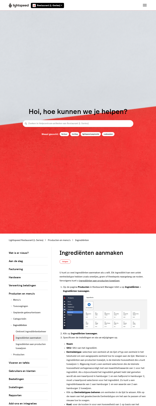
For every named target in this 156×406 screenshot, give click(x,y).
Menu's (16, 300)
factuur (64, 134)
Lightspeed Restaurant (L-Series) (26, 240)
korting (75, 134)
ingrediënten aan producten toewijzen (99, 281)
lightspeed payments (90, 134)
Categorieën (18, 319)
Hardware (15, 277)
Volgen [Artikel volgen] (65, 261)
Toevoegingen (19, 306)
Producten (17, 354)
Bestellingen (16, 379)
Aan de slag (16, 261)
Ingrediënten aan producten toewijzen (31, 346)
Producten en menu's (59, 240)
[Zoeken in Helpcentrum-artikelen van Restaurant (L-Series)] (78, 123)
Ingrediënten (82, 240)
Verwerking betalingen (22, 285)
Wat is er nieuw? (19, 253)
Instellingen (16, 387)
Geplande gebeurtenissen (26, 312)
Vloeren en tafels (19, 363)
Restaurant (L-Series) (47, 5)
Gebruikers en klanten (22, 371)
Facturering (16, 269)
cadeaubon (108, 134)
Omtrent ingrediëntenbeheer (31, 331)
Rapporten (15, 395)
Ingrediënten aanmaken (28, 338)
